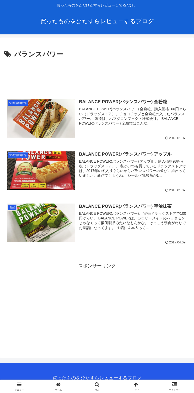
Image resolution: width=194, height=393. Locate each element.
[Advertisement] (97, 76)
